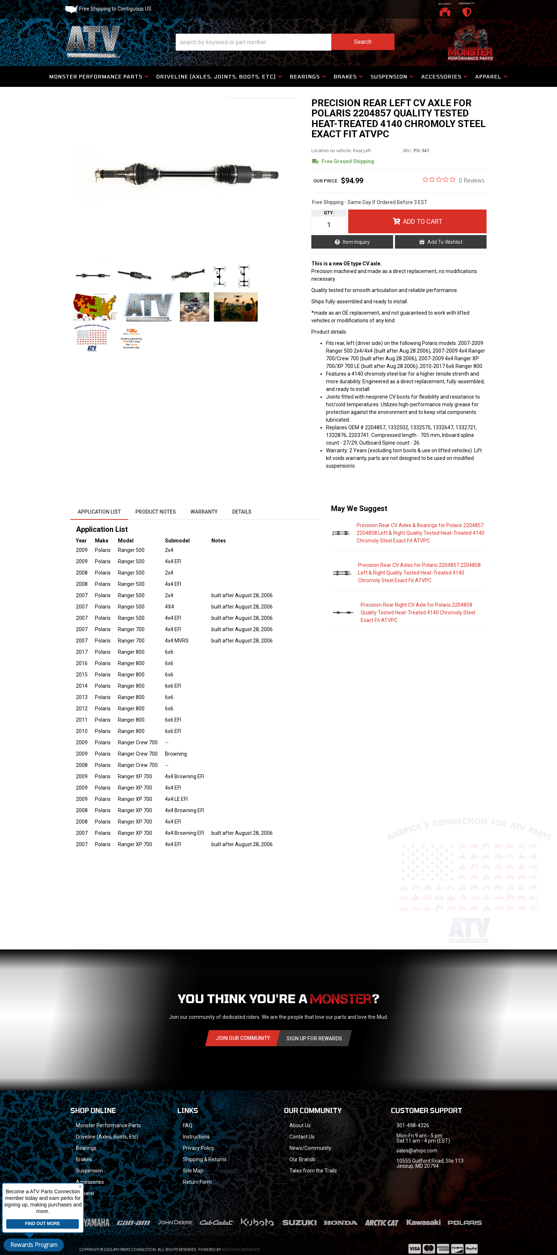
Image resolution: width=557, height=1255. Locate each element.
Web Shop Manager (241, 1250)
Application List (99, 512)
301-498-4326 (412, 1125)
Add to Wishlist (444, 242)
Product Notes (155, 512)
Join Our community (243, 1038)
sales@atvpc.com (416, 1151)
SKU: (407, 150)
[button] (285, 42)
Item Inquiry (356, 242)
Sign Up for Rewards (314, 1038)
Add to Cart (422, 221)
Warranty (204, 512)
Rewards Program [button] (33, 1245)
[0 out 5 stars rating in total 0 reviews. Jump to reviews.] (454, 179)
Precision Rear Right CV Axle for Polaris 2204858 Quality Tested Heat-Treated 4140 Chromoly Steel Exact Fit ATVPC (418, 612)
